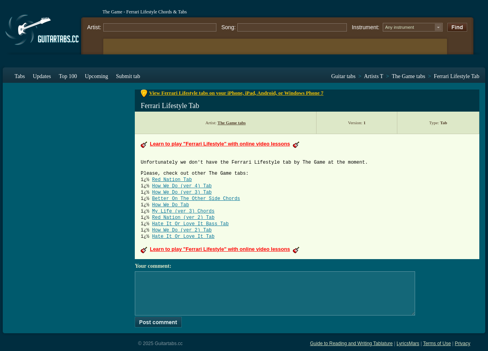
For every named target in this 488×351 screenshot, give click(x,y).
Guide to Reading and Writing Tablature (351, 343)
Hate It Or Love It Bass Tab (190, 224)
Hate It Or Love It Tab (183, 236)
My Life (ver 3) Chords (183, 211)
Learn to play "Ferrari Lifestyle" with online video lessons (220, 144)
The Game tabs (408, 76)
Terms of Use (437, 343)
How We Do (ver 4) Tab (182, 186)
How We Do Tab (170, 205)
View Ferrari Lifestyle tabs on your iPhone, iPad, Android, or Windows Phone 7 (236, 93)
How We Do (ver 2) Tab (182, 230)
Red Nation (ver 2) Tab (183, 217)
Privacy (462, 343)
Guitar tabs (343, 76)
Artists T (373, 76)
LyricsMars (408, 343)
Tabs (20, 76)
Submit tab (128, 76)
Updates (42, 76)
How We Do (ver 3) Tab (182, 192)
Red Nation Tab (172, 180)
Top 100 (68, 76)
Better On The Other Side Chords (196, 199)
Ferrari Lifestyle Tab (456, 76)
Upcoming (96, 76)
